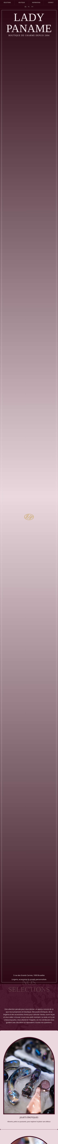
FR (25, 6)
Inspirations (36, 2)
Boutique (22, 2)
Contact (50, 2)
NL (29, 6)
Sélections (7, 2)
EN (32, 6)
